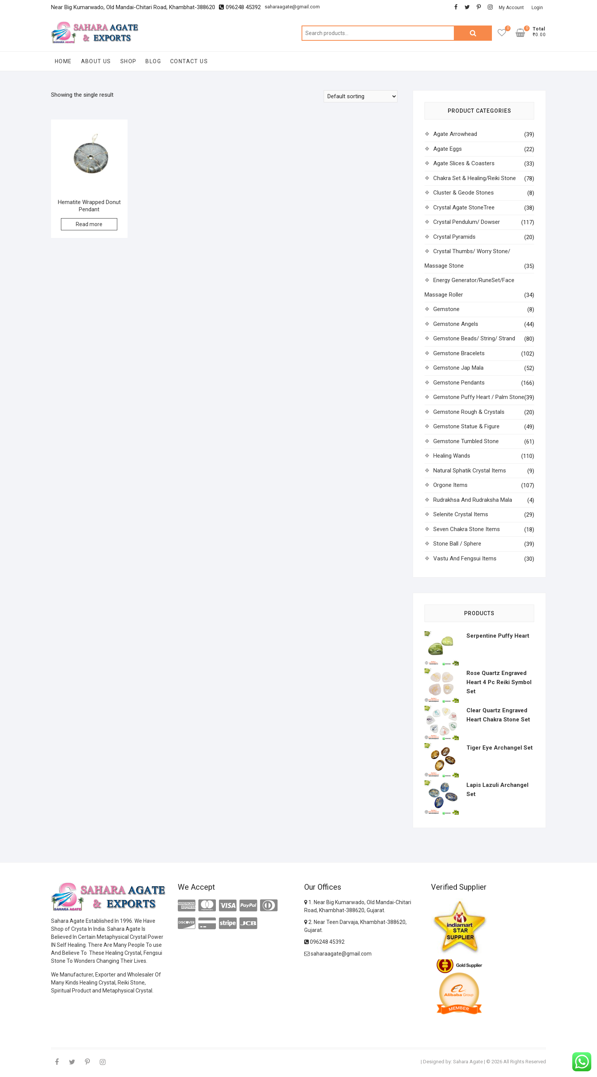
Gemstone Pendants (459, 382)
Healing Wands (451, 455)
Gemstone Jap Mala (458, 367)
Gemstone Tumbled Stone (466, 441)
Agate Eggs (447, 148)
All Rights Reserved (524, 1061)
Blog (153, 61)
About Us (96, 61)
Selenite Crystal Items (460, 514)
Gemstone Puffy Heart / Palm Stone (478, 397)
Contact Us (189, 61)
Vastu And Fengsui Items (464, 558)
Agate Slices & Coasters (464, 163)
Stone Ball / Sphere (457, 543)
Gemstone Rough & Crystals (468, 411)
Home (63, 61)
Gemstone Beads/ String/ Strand (474, 338)
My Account (511, 7)
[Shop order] (360, 96)
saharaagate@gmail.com (292, 7)
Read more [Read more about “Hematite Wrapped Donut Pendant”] (89, 224)
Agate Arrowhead (455, 134)
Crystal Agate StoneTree (464, 207)
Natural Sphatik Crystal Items (469, 470)
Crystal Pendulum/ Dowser (466, 222)
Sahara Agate (468, 1061)
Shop (128, 61)
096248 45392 (324, 942)
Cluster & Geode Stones (463, 192)
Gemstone (446, 309)
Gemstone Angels (455, 324)
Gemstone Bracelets (459, 353)
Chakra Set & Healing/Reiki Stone (474, 178)
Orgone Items (450, 485)
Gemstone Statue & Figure (466, 426)
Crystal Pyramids (454, 236)
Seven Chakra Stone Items (466, 529)
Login (537, 7)
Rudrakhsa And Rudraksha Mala (472, 499)
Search (473, 33)
